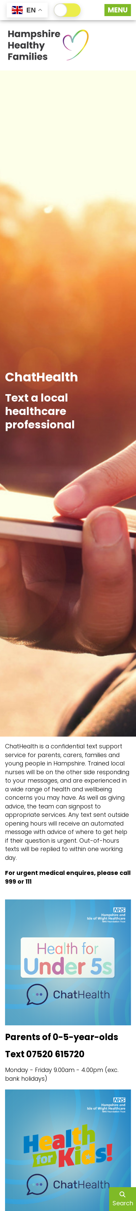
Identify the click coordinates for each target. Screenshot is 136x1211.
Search (122, 1199)
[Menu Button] (117, 10)
